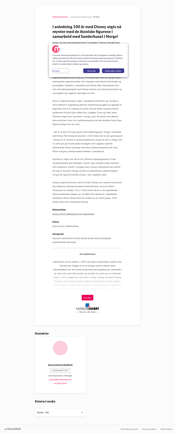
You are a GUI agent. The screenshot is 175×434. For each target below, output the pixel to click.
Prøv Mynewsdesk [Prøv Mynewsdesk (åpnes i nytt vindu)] (129, 429)
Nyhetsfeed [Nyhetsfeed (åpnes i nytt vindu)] (166, 429)
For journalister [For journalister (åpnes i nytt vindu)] (149, 429)
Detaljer (56, 71)
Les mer (87, 297)
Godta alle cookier (113, 71)
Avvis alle (91, 71)
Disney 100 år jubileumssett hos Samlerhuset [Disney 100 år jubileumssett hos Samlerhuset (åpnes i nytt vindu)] (73, 214)
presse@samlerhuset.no (60, 379)
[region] (88, 60)
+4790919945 (60, 383)
